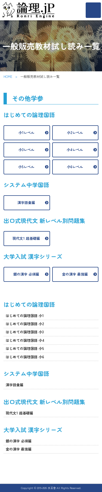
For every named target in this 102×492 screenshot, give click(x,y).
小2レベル (75, 132)
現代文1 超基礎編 (26, 238)
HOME (8, 76)
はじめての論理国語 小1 (25, 315)
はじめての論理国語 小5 (25, 348)
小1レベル (26, 132)
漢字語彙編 (26, 202)
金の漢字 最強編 (75, 274)
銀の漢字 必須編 (26, 274)
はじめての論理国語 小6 (25, 356)
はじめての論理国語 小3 (25, 331)
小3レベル (26, 149)
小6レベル (75, 166)
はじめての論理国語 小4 (25, 340)
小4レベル (75, 149)
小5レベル (26, 166)
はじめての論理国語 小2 (25, 323)
